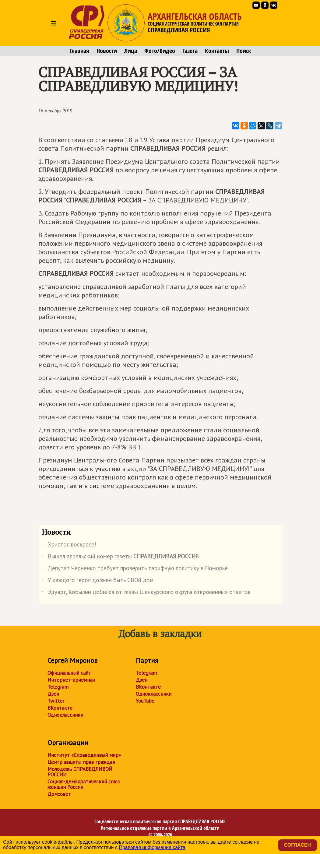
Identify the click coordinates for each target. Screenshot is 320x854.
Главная (79, 50)
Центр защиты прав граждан (81, 762)
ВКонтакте (59, 708)
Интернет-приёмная (71, 680)
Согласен (297, 845)
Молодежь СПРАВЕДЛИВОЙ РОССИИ (79, 771)
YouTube (145, 701)
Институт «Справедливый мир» (84, 755)
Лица (130, 50)
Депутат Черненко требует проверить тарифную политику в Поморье (135, 569)
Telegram (58, 687)
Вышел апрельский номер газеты (120, 557)
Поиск (243, 50)
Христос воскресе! (69, 546)
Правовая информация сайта (152, 847)
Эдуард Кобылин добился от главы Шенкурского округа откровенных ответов (146, 593)
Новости (107, 50)
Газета (190, 50)
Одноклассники (65, 715)
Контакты (217, 50)
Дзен (53, 694)
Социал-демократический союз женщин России (83, 784)
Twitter (55, 701)
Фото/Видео (159, 50)
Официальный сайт (69, 673)
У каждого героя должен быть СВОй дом (97, 581)
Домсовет (59, 794)
